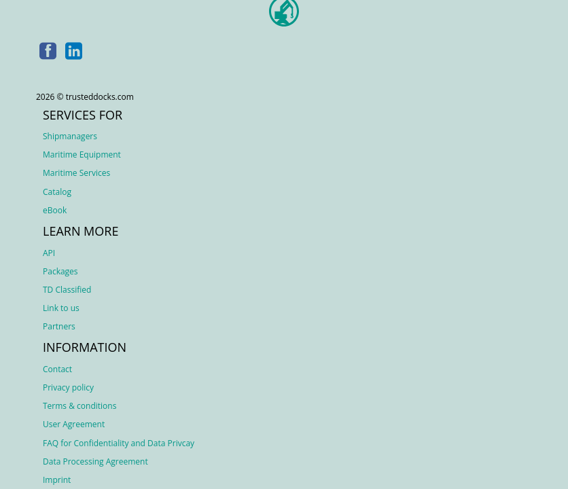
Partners (59, 326)
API (49, 253)
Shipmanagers (70, 136)
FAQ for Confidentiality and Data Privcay (118, 443)
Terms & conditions (79, 406)
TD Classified (67, 289)
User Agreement (74, 424)
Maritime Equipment (82, 154)
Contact (57, 369)
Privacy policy (68, 387)
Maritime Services (76, 173)
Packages (60, 271)
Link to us (61, 308)
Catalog (57, 192)
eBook (55, 210)
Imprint (57, 480)
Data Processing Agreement (95, 461)
